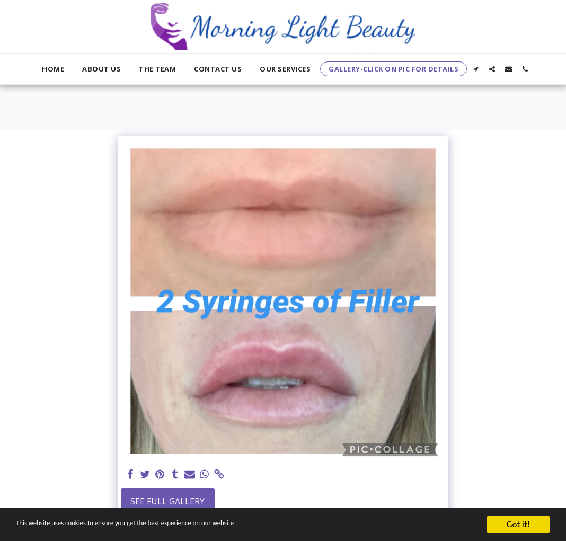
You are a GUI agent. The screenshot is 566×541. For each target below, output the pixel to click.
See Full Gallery (167, 501)
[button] (475, 69)
